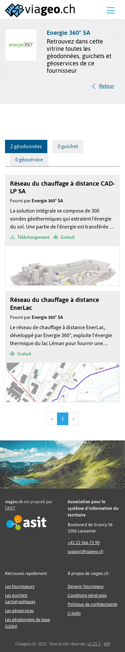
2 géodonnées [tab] (26, 146)
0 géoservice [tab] (29, 159)
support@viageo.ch (85, 551)
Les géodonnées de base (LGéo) (27, 622)
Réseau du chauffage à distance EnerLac (54, 303)
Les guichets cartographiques (20, 598)
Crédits (74, 613)
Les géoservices (19, 610)
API (107, 643)
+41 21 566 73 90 (84, 542)
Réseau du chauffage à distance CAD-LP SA (62, 187)
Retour (106, 86)
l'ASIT (10, 508)
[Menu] (110, 10)
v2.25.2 (94, 643)
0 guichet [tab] (68, 146)
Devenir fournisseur (86, 586)
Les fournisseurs (19, 586)
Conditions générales (87, 595)
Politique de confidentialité (92, 604)
